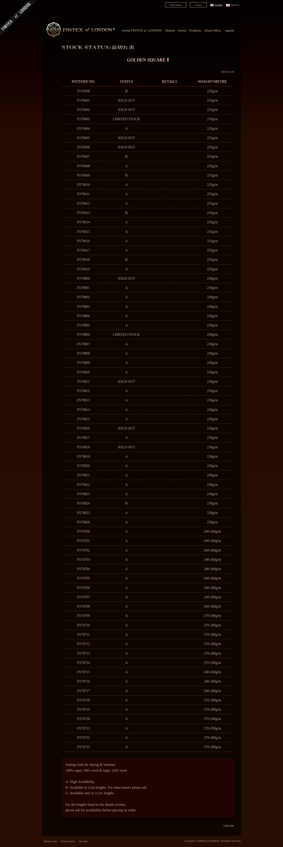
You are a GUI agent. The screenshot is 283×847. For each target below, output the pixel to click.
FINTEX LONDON (208, 840)
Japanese (235, 5)
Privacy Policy (68, 841)
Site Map (83, 841)
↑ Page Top (228, 825)
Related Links (50, 841)
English (219, 5)
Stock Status (176, 5)
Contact (198, 5)
